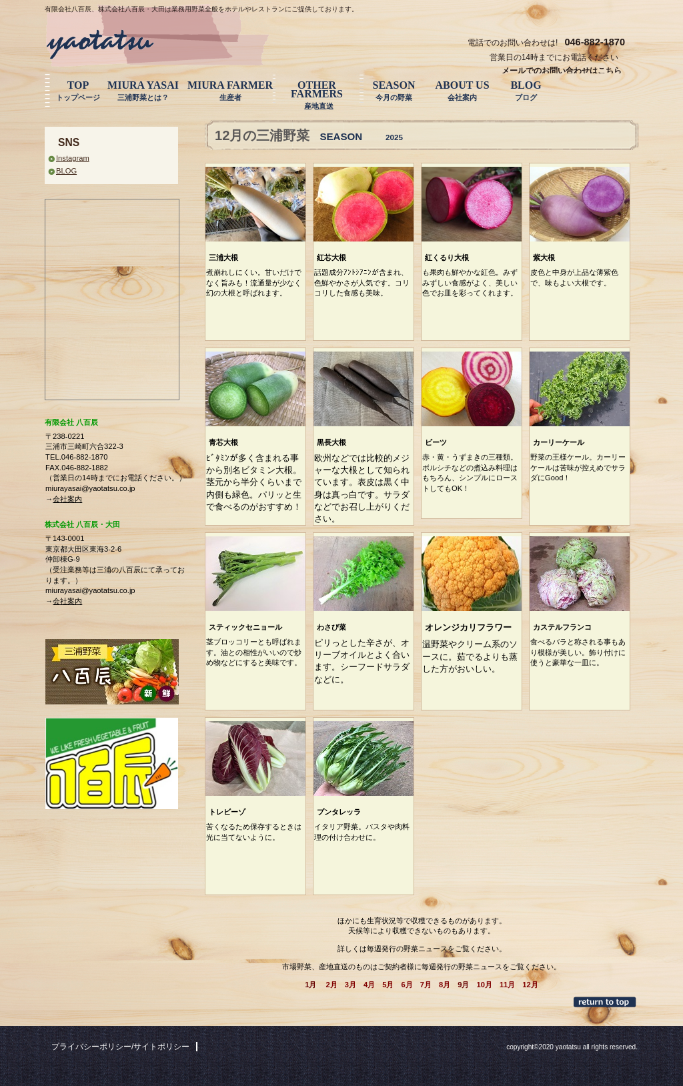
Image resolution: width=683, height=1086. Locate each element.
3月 (350, 985)
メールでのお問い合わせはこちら (562, 70)
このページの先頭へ (606, 1002)
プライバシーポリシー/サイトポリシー (120, 1046)
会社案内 (67, 499)
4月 (369, 985)
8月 (444, 985)
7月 (426, 985)
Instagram (72, 158)
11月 (507, 985)
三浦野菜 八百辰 (145, 41)
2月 (331, 985)
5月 (388, 985)
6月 (406, 985)
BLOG (66, 171)
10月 (484, 985)
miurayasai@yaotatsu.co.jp (90, 488)
